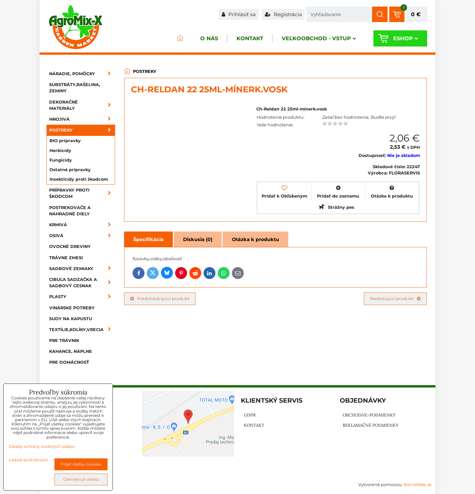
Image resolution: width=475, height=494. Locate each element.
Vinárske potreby (72, 307)
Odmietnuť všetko (81, 479)
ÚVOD (180, 38)
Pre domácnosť (69, 362)
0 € (416, 14)
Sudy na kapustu (70, 318)
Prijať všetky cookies (81, 464)
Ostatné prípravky (70, 169)
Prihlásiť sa (239, 14)
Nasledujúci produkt (395, 298)
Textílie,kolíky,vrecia (82, 329)
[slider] (335, 123)
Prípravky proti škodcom (82, 193)
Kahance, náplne (70, 351)
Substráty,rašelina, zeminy (74, 87)
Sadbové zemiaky (82, 268)
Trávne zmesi (66, 257)
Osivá (82, 235)
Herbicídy (60, 150)
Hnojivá (82, 119)
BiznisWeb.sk (418, 484)
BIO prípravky (65, 140)
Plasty (82, 296)
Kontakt (250, 38)
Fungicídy (60, 160)
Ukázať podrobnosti (28, 460)
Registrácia (283, 14)
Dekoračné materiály (82, 105)
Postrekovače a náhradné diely (70, 210)
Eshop (405, 38)
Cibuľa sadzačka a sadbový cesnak (82, 282)
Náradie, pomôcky (82, 73)
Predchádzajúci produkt (159, 298)
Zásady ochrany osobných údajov (42, 446)
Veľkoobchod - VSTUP (319, 38)
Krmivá (82, 224)
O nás (209, 38)
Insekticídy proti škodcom (78, 179)
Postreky (82, 130)
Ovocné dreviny (70, 246)
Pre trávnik (64, 340)
